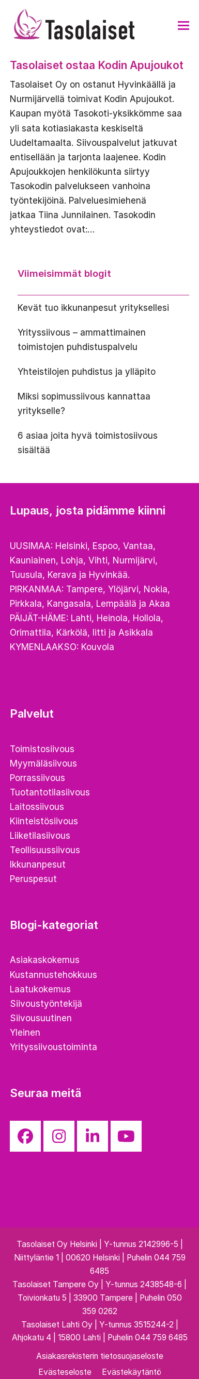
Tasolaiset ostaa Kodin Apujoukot (96, 65)
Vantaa (138, 546)
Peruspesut (33, 879)
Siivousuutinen (41, 1018)
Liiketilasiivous (40, 835)
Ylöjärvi (123, 589)
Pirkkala (26, 604)
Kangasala (69, 604)
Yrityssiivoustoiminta (53, 1047)
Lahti (81, 618)
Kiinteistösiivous (44, 821)
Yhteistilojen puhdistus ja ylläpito (87, 372)
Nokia (155, 589)
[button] (183, 25)
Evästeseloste (64, 1372)
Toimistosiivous (42, 749)
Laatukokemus (40, 989)
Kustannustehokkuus (53, 975)
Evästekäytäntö (131, 1372)
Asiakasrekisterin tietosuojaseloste (99, 1356)
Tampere (84, 589)
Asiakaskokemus (45, 960)
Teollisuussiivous (45, 850)
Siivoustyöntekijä (46, 1004)
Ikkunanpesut (38, 864)
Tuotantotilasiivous (50, 792)
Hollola (147, 618)
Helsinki (71, 546)
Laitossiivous (37, 807)
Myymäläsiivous (43, 763)
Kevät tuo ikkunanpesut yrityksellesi (93, 308)
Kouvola (97, 647)
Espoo (105, 546)
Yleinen (25, 1032)
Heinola (112, 618)
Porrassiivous (37, 778)
